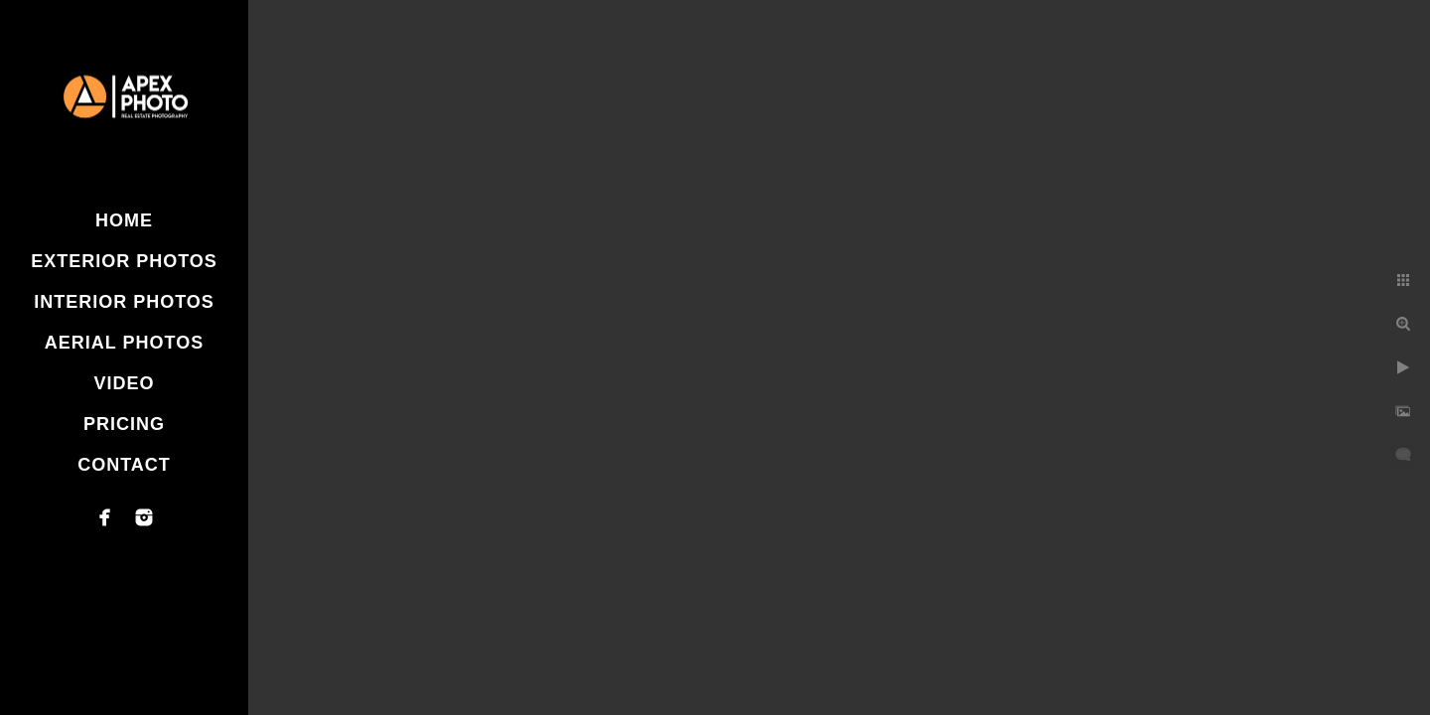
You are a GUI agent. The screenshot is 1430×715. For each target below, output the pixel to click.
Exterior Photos (124, 261)
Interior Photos (124, 302)
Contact (124, 465)
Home (124, 220)
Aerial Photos (124, 343)
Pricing (124, 424)
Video (123, 383)
